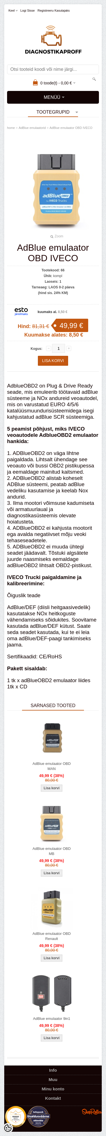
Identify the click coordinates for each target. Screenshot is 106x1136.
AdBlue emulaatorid (32, 127)
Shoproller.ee (92, 1111)
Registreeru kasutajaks (54, 10)
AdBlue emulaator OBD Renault (52, 936)
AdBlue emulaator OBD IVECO (70, 127)
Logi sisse (27, 10)
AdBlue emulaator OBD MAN (52, 766)
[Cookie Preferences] (8, 1128)
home (11, 127)
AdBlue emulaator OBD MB (52, 851)
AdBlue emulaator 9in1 (51, 1018)
